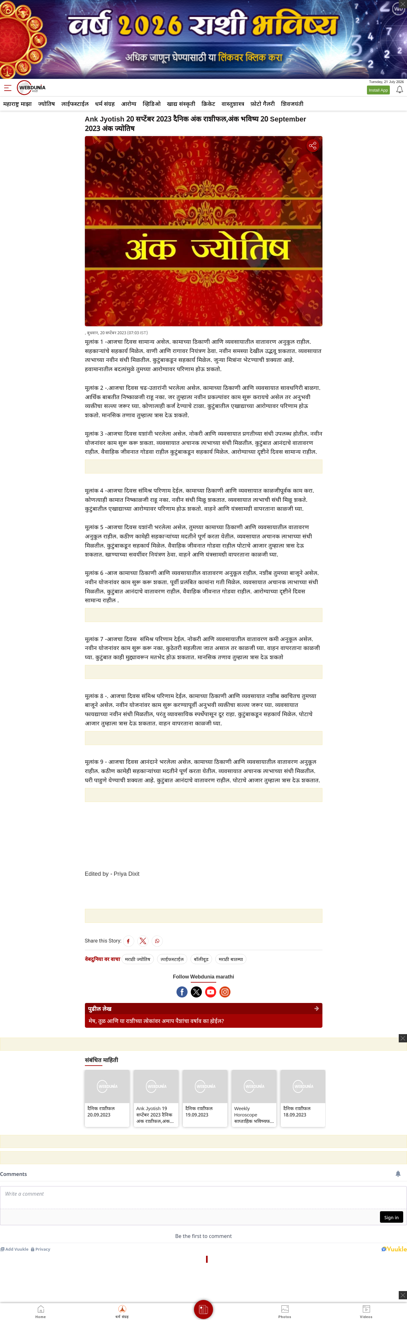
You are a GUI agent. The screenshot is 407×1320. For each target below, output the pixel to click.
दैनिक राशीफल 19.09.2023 (199, 1111)
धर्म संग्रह (105, 103)
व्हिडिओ (152, 103)
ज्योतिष (46, 103)
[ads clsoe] (403, 1295)
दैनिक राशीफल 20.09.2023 (101, 1111)
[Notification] (399, 89)
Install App (378, 90)
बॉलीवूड (201, 959)
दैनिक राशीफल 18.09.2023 (297, 1111)
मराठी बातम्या (231, 959)
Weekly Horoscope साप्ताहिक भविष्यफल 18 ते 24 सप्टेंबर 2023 (253, 1114)
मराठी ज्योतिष (137, 959)
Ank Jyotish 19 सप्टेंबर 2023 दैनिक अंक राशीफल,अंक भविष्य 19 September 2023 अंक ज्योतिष (154, 1114)
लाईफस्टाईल (75, 103)
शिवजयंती (292, 103)
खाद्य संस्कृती (181, 103)
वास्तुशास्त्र (233, 103)
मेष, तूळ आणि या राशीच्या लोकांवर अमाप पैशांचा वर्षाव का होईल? (156, 1021)
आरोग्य (128, 103)
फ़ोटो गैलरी (263, 103)
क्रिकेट (208, 103)
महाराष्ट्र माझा (17, 103)
